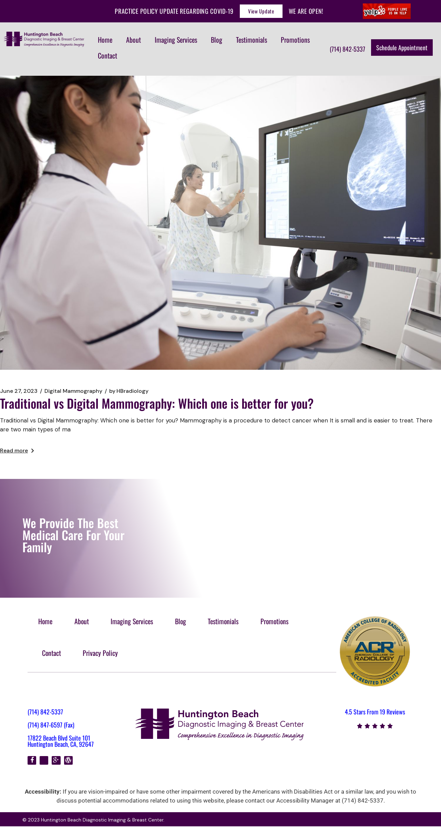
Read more (17, 450)
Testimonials (251, 39)
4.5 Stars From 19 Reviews (375, 712)
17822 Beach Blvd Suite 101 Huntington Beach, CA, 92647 (61, 741)
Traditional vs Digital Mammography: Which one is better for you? (157, 403)
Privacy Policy (102, 653)
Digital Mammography (73, 391)
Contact (107, 55)
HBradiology (128, 391)
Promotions (295, 39)
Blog (216, 39)
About (133, 39)
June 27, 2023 (19, 391)
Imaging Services (176, 39)
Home (105, 39)
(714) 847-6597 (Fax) (51, 725)
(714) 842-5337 (45, 712)
